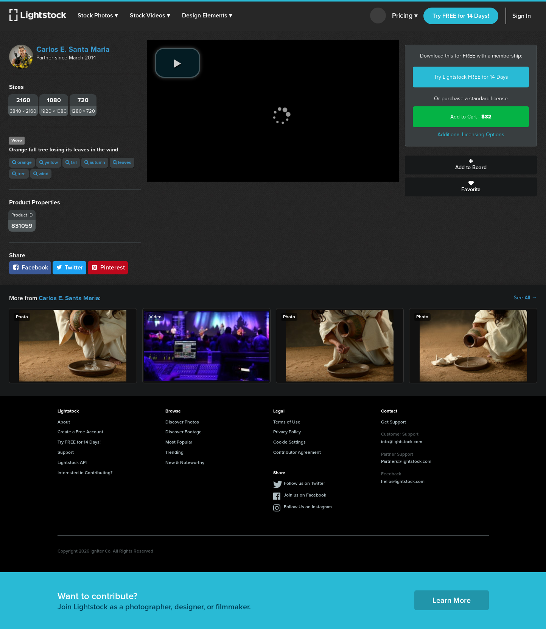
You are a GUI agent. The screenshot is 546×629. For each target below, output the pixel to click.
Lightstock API (72, 462)
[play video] (177, 63)
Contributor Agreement (297, 451)
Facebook (30, 267)
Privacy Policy (287, 431)
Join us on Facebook (305, 494)
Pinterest (108, 267)
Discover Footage (183, 431)
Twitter (70, 267)
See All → (525, 298)
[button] (98, 16)
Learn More (451, 600)
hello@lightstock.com (403, 481)
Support (66, 451)
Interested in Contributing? (85, 472)
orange (22, 162)
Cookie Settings (289, 441)
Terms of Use (286, 421)
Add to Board (471, 165)
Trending (174, 451)
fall (71, 162)
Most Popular (178, 441)
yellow (48, 162)
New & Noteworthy (184, 462)
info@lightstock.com (401, 441)
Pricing (404, 16)
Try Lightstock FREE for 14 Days (471, 77)
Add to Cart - (471, 117)
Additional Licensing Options (470, 135)
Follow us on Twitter (304, 483)
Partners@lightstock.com (406, 461)
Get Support (393, 421)
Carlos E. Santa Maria (73, 49)
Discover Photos (182, 421)
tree (19, 173)
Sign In (521, 15)
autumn (94, 162)
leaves (122, 162)
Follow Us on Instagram (308, 506)
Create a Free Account (80, 431)
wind (40, 173)
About (64, 421)
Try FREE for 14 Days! (460, 15)
